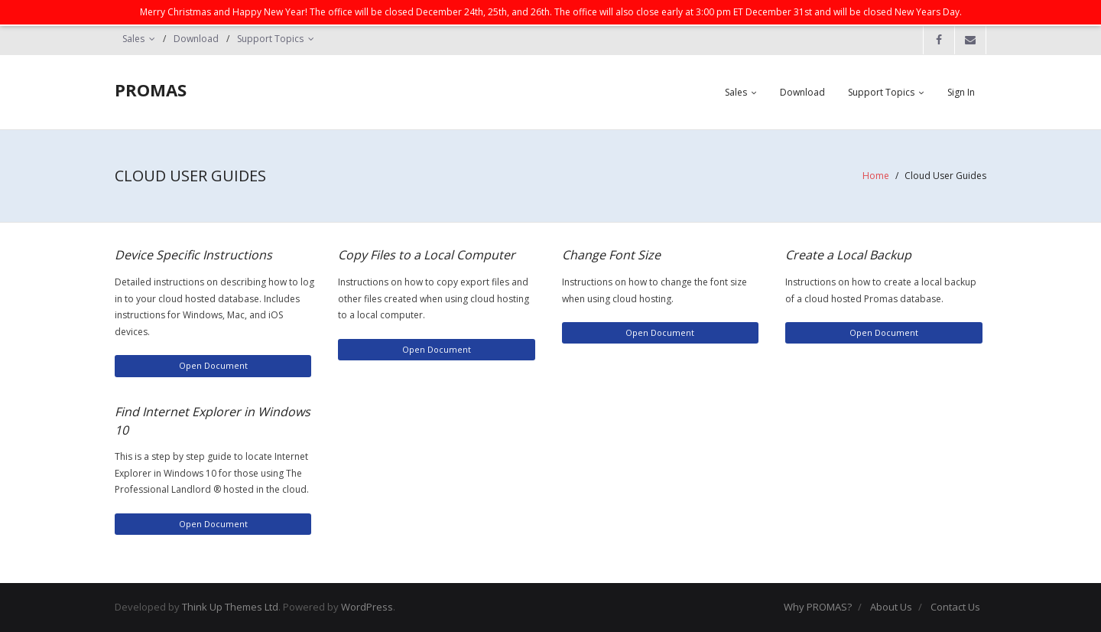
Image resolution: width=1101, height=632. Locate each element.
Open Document (213, 365)
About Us (891, 607)
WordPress (367, 607)
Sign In (961, 92)
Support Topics (270, 38)
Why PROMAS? (818, 607)
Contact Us (955, 607)
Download (196, 38)
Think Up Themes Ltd (230, 607)
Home (875, 175)
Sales (133, 38)
